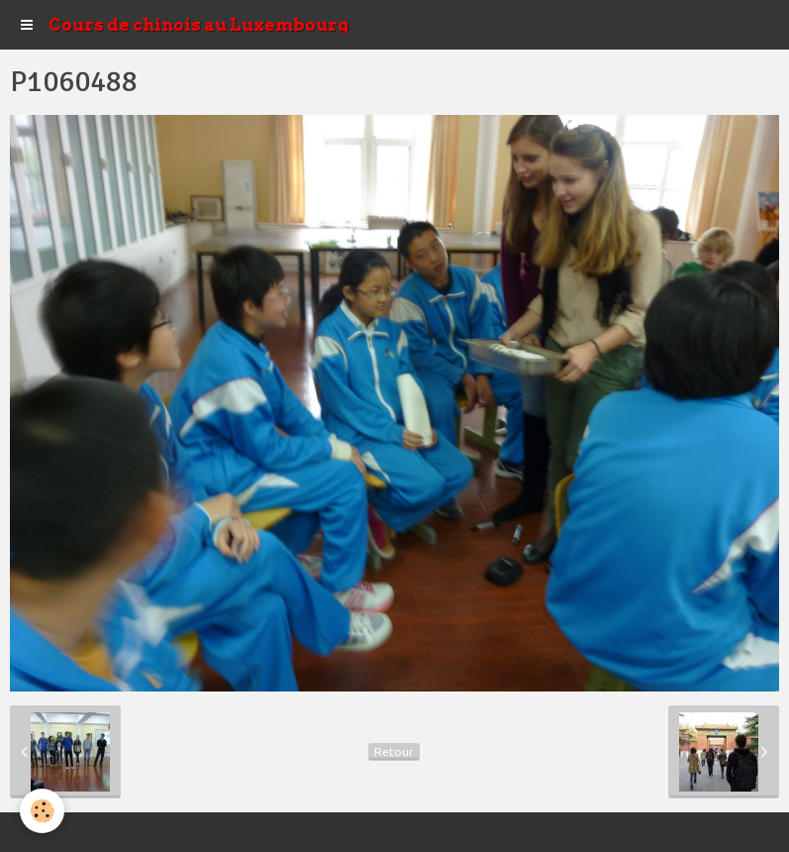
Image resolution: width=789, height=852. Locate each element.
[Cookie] (42, 811)
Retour (394, 751)
